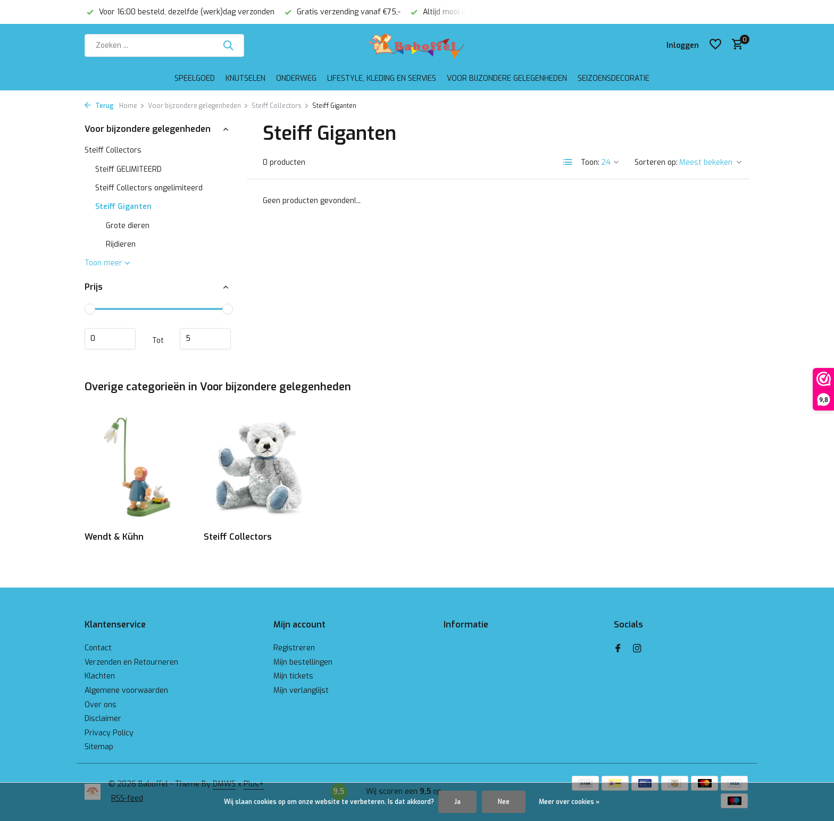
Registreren (294, 648)
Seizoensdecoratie (613, 78)
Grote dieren (127, 226)
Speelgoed (194, 78)
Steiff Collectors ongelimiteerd (149, 188)
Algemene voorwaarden (126, 690)
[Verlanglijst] (715, 45)
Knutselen (245, 78)
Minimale (110, 338)
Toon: (590, 162)
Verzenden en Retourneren (131, 662)
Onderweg (296, 78)
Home (132, 106)
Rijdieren (121, 244)
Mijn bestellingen (302, 662)
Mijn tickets (293, 676)
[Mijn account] (682, 45)
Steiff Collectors (280, 106)
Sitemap (99, 747)
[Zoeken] (164, 45)
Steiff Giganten (123, 207)
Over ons (100, 705)
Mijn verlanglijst (301, 690)
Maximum (205, 338)
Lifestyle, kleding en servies (381, 78)
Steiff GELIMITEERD (128, 169)
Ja (457, 802)
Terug (99, 106)
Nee (504, 802)
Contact (98, 648)
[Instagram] (637, 649)
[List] (568, 162)
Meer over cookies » (569, 802)
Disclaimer (103, 719)
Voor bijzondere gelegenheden (507, 78)
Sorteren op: (656, 162)
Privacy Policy (109, 733)
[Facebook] (618, 649)
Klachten (100, 676)
